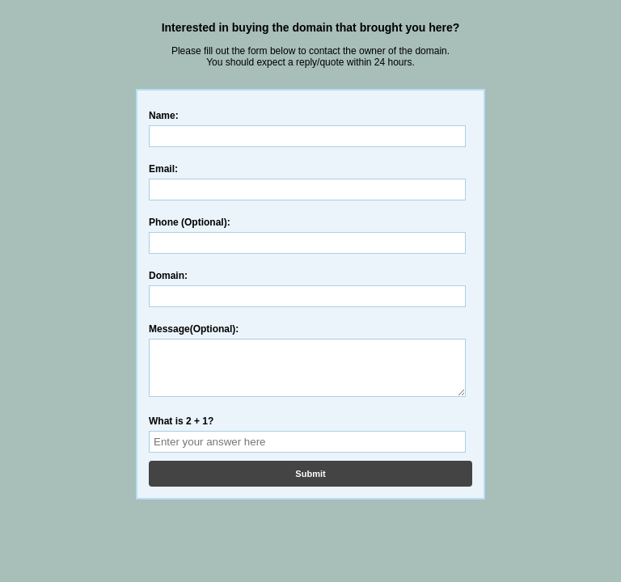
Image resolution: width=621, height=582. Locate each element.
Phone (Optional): (189, 222)
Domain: (168, 275)
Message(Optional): (194, 329)
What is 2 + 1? (181, 430)
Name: (164, 115)
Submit (310, 483)
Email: (163, 169)
